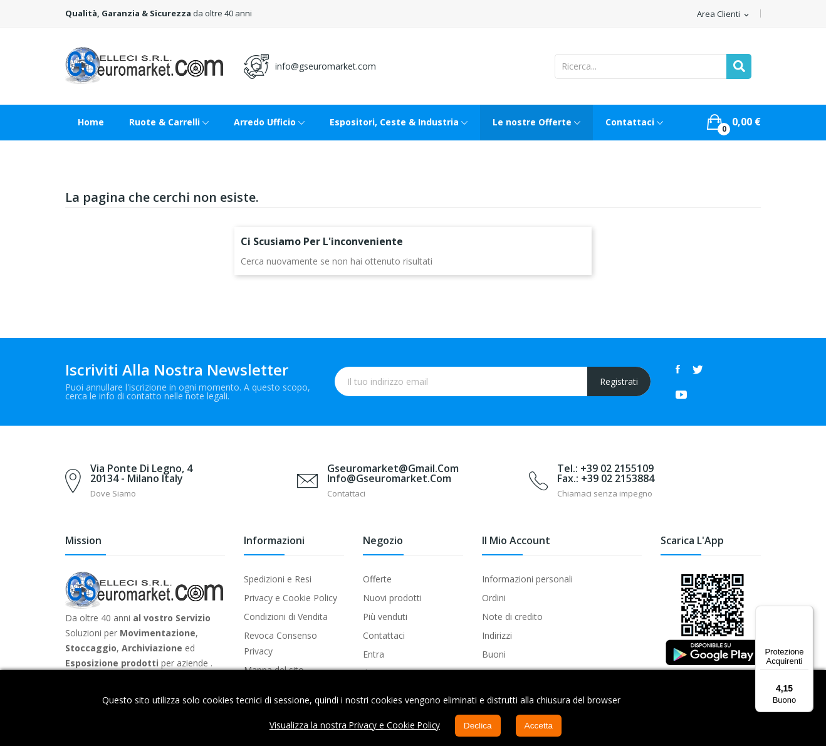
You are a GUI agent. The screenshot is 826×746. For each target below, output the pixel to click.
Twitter (698, 369)
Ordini (494, 598)
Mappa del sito (274, 670)
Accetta (540, 726)
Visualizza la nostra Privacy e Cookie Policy (354, 726)
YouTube (681, 394)
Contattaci (384, 635)
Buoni (494, 654)
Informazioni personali (527, 579)
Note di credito (512, 617)
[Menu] (805, 613)
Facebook (678, 369)
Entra (373, 654)
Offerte (377, 579)
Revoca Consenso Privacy (280, 643)
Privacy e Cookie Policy (290, 598)
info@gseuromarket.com (325, 66)
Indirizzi (497, 635)
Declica (478, 726)
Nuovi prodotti (392, 598)
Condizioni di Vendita (286, 617)
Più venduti (385, 617)
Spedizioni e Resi (277, 579)
